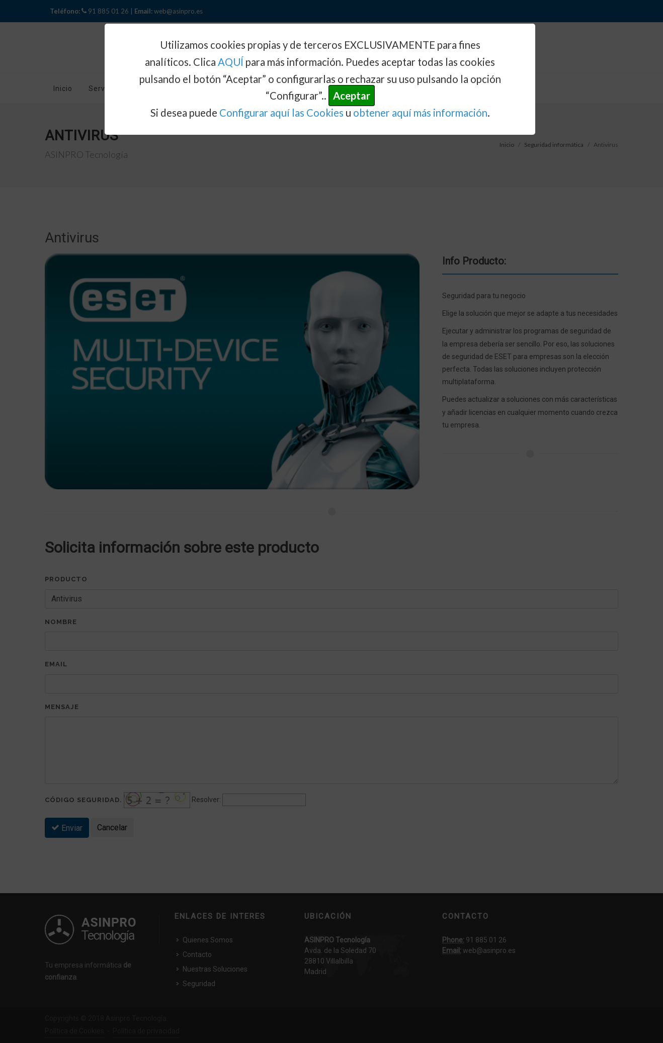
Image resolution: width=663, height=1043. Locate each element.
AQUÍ (230, 62)
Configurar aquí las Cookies (281, 113)
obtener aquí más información (420, 113)
